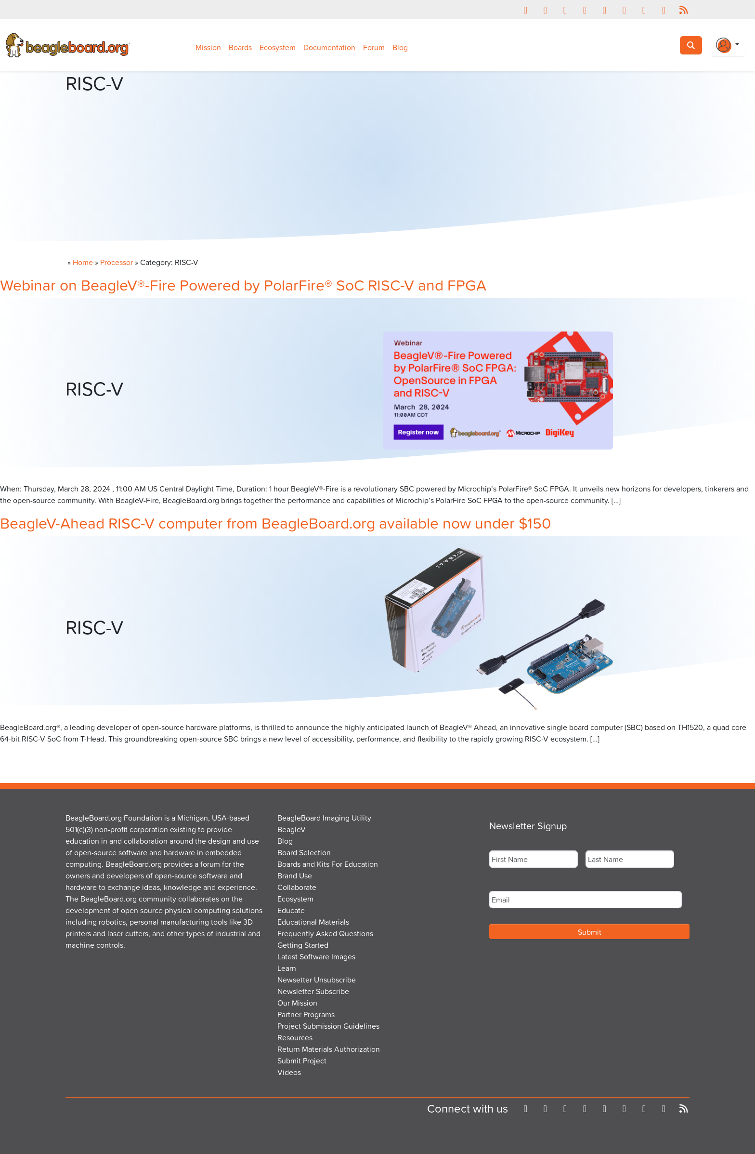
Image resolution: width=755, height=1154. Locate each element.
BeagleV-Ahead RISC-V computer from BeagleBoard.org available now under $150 (275, 522)
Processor (116, 262)
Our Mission (297, 1002)
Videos (289, 1072)
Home (83, 262)
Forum (374, 47)
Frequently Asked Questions (325, 933)
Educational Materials (313, 921)
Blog (400, 47)
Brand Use (294, 875)
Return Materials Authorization (328, 1049)
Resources (294, 1037)
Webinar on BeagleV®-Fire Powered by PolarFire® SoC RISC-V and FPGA (243, 284)
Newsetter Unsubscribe (316, 979)
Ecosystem (278, 47)
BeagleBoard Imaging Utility (324, 817)
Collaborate (296, 887)
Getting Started (302, 945)
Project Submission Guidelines (328, 1026)
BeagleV (291, 829)
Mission (208, 47)
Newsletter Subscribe (313, 991)
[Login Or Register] (727, 45)
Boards (240, 47)
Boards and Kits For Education (327, 864)
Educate (291, 910)
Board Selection (304, 852)
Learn (286, 968)
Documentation (329, 47)
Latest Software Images (316, 956)
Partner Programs (306, 1014)
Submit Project (301, 1060)
